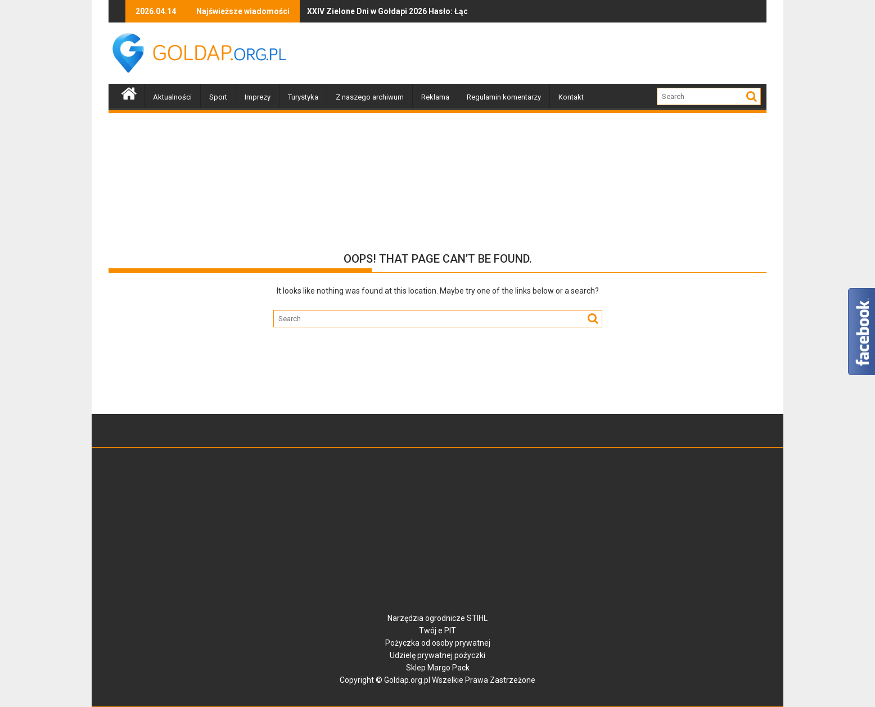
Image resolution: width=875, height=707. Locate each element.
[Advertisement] (561, 53)
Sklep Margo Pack (438, 667)
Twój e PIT (437, 630)
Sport (218, 97)
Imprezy (257, 97)
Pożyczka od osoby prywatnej (437, 642)
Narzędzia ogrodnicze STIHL (437, 618)
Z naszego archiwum (370, 97)
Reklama (435, 97)
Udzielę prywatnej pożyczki (437, 655)
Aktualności (172, 97)
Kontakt (571, 97)
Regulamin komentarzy (504, 97)
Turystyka (303, 97)
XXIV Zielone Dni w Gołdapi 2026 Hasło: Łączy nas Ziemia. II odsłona (367, 11)
